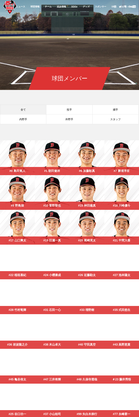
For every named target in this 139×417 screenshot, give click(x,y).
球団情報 (35, 6)
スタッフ (115, 119)
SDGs (74, 6)
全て (23, 109)
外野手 (69, 119)
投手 (69, 109)
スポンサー (100, 6)
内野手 (23, 119)
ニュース (20, 6)
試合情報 (61, 6)
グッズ (86, 6)
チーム (48, 6)
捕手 (115, 109)
